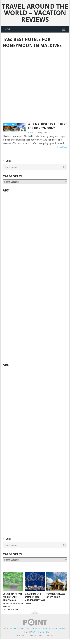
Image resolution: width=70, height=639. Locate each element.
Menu (8, 29)
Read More (62, 147)
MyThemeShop (40, 632)
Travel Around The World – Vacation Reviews (35, 13)
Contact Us (35, 635)
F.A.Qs (50, 635)
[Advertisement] (35, 85)
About (20, 635)
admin (30, 132)
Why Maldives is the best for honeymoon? (47, 126)
